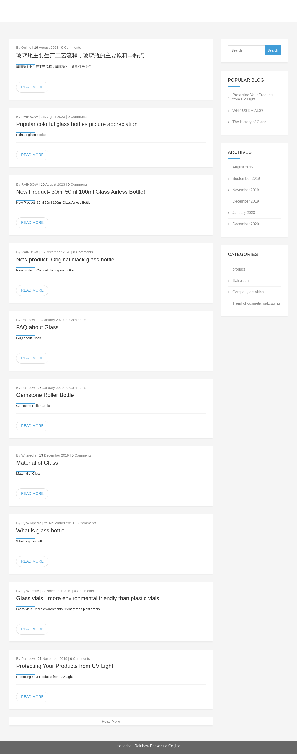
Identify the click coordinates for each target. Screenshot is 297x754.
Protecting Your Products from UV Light (64, 666)
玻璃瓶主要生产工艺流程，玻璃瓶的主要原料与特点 (80, 55)
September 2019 (246, 178)
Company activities (248, 292)
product (238, 269)
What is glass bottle (40, 530)
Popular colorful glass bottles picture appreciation (77, 124)
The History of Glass (249, 122)
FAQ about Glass (37, 327)
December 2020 (245, 224)
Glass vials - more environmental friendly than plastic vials (87, 598)
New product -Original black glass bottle (65, 259)
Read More (111, 721)
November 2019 (245, 190)
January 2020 (243, 213)
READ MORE (32, 87)
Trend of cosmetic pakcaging (256, 303)
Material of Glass (37, 463)
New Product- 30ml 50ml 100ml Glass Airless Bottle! (80, 192)
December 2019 (245, 201)
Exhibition (240, 281)
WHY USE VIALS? (247, 111)
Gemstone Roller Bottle (45, 395)
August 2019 (242, 167)
